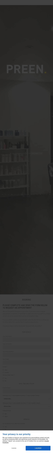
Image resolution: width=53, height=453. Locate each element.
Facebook (5, 442)
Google (46, 441)
